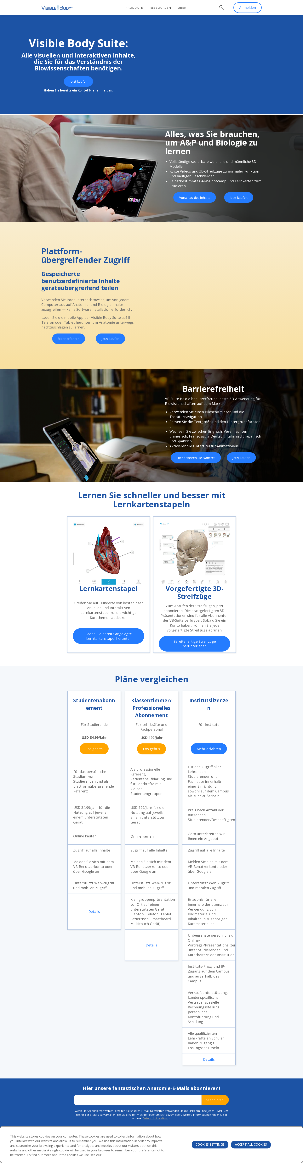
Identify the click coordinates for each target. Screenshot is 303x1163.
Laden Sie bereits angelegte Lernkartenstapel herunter (108, 636)
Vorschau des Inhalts (194, 198)
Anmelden (247, 7)
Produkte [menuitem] (138, 7)
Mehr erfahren (68, 339)
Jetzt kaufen (78, 82)
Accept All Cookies (251, 1144)
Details (94, 911)
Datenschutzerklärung (156, 1119)
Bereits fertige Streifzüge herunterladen (194, 643)
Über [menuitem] (185, 7)
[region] (151, 1144)
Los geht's (94, 748)
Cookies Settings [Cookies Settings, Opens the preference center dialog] (210, 1144)
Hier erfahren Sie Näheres (195, 457)
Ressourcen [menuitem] (164, 7)
